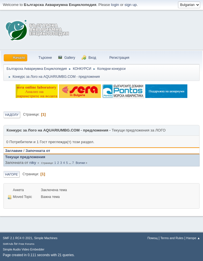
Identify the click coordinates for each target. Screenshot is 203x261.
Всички (80, 162)
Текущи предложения (25, 157)
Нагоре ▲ (193, 238)
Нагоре (11, 174)
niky (32, 162)
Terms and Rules (171, 238)
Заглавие (13, 151)
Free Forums (26, 243)
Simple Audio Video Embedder (23, 249)
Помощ (152, 238)
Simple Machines (45, 238)
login (115, 5)
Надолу (11, 114)
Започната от (38, 151)
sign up (131, 5)
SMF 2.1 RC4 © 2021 (17, 238)
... (70, 162)
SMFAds (8, 243)
